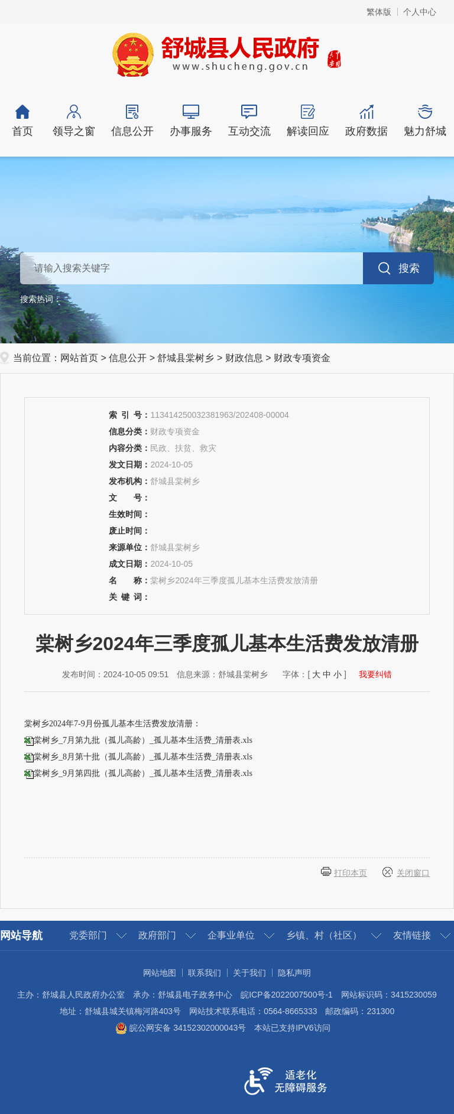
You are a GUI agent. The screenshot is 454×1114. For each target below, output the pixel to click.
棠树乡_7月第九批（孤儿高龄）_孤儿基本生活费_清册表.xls (143, 740)
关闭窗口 (413, 873)
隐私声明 (294, 972)
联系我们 (204, 972)
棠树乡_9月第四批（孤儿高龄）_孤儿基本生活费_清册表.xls (143, 773)
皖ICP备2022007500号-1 (287, 994)
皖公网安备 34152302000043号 (180, 1027)
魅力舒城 (424, 121)
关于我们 (249, 972)
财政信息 (244, 358)
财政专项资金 (302, 358)
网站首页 (79, 358)
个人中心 (419, 12)
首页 (22, 121)
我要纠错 (375, 674)
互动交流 (249, 121)
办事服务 (190, 121)
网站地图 (159, 972)
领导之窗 (73, 121)
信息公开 (132, 121)
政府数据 (366, 121)
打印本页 (350, 873)
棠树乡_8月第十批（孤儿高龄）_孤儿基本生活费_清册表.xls (143, 756)
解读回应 (307, 121)
